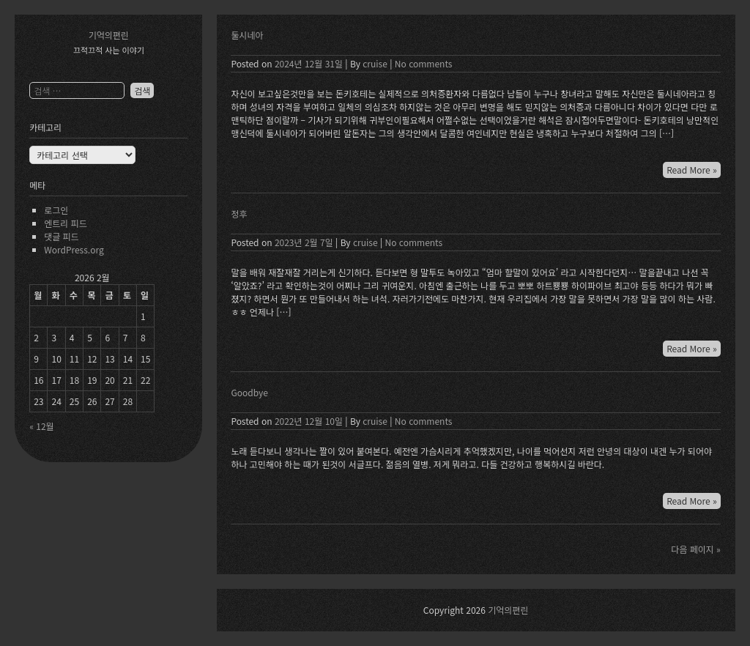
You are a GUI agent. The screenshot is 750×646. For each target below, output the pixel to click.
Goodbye (249, 392)
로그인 (56, 210)
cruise (375, 63)
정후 (239, 213)
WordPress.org (74, 249)
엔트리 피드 (65, 223)
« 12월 (41, 426)
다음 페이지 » (696, 549)
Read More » (692, 169)
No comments (424, 63)
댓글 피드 (61, 236)
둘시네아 (247, 35)
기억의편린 (109, 35)
